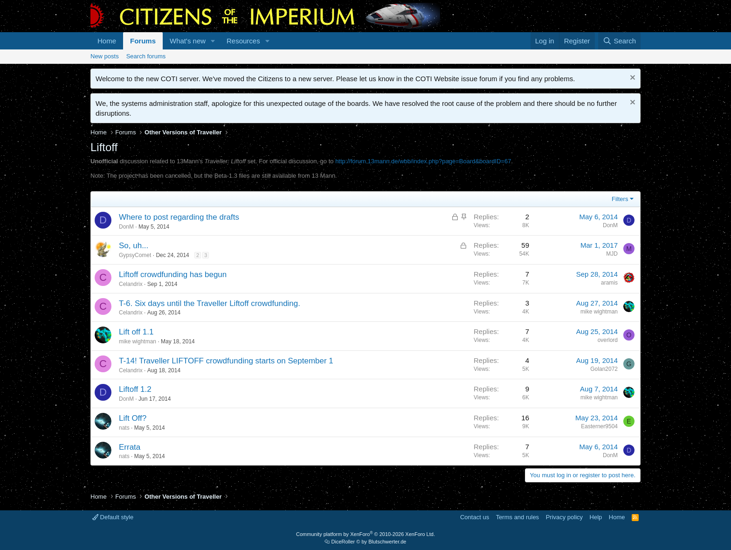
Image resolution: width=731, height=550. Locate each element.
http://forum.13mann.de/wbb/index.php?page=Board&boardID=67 (423, 161)
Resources (243, 41)
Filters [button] (620, 198)
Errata (129, 447)
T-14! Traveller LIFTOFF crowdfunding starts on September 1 (226, 360)
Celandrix (131, 284)
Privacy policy (564, 517)
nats (124, 428)
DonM (126, 226)
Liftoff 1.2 (135, 389)
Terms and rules (517, 517)
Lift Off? (132, 418)
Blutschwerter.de (387, 541)
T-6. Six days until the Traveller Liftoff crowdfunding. (209, 303)
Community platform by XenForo (365, 534)
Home (106, 41)
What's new (188, 41)
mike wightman (599, 311)
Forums (143, 41)
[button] (213, 40)
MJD (612, 254)
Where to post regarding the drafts (179, 217)
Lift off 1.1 (136, 331)
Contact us (474, 517)
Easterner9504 (599, 426)
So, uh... (133, 245)
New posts (104, 56)
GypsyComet (135, 255)
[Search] (619, 40)
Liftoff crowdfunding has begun (173, 274)
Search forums (146, 56)
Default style (112, 517)
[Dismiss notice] (631, 79)
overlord (608, 340)
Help (596, 517)
